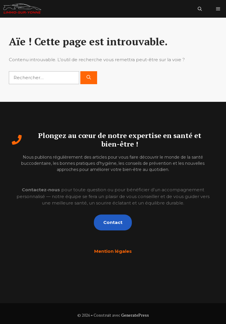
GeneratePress (135, 315)
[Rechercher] (88, 77)
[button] (200, 9)
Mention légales (113, 251)
